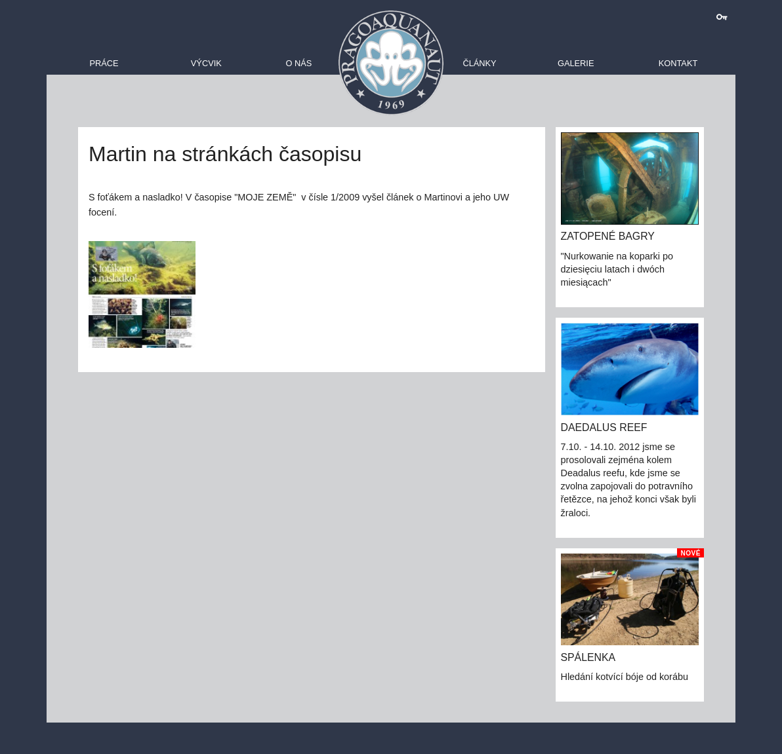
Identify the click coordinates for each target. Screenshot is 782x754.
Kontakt (678, 63)
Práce (103, 63)
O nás (298, 63)
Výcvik (206, 63)
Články (479, 63)
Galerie (576, 63)
